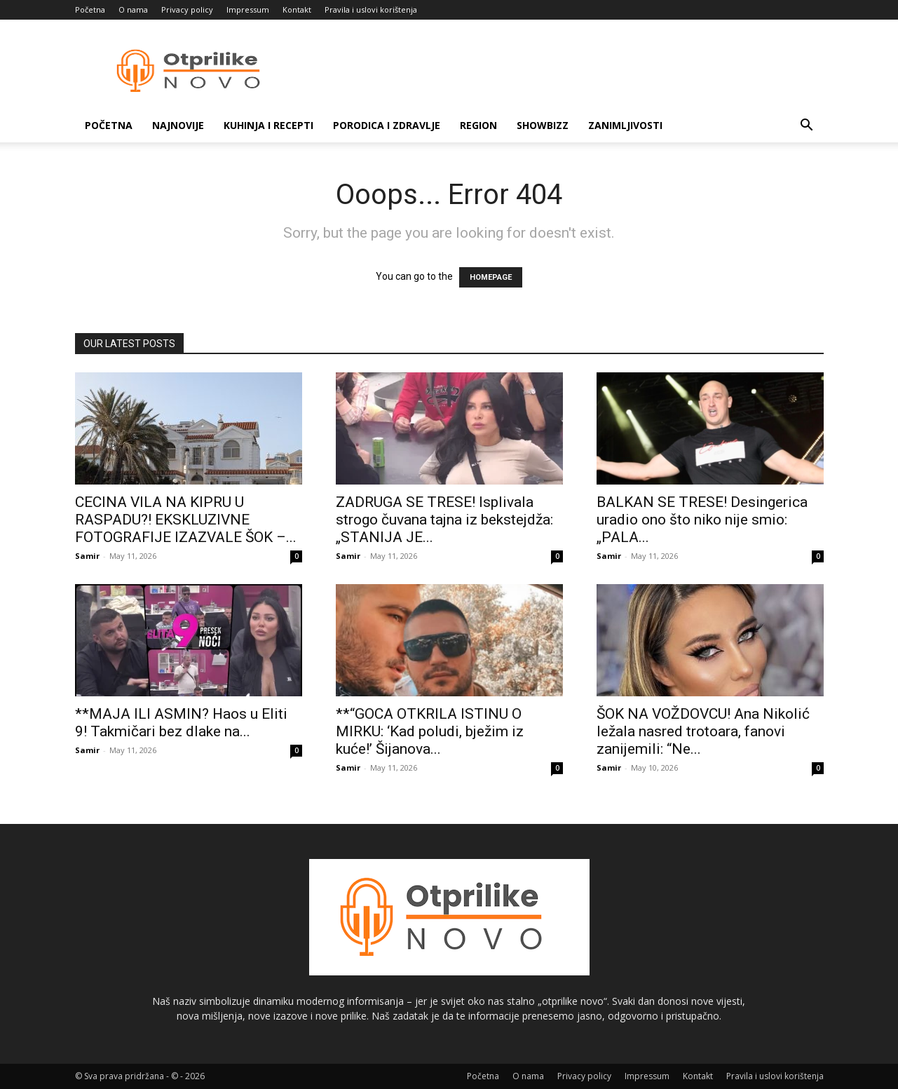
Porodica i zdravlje (386, 125)
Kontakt (297, 9)
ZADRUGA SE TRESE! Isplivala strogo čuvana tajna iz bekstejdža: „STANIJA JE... (444, 520)
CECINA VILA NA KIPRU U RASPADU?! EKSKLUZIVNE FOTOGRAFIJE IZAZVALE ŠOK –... (186, 520)
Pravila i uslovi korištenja (371, 9)
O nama (133, 9)
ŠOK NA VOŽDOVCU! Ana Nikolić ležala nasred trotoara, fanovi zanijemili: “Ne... (703, 731)
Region (478, 125)
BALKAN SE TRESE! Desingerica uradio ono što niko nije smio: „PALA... (702, 520)
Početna (90, 9)
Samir (87, 555)
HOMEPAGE (491, 277)
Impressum (247, 9)
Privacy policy (187, 9)
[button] (807, 126)
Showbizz (543, 125)
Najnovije (178, 125)
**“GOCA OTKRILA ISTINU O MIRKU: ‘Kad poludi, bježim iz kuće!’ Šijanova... (430, 731)
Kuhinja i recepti (268, 125)
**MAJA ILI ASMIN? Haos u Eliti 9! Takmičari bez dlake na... (181, 722)
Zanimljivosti (625, 125)
